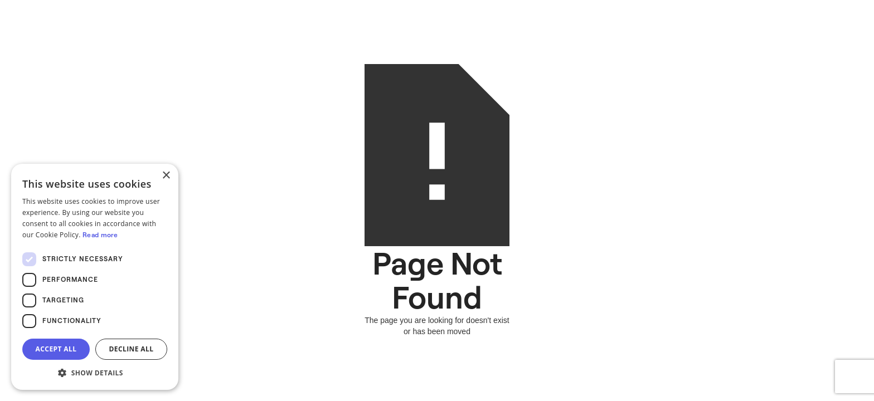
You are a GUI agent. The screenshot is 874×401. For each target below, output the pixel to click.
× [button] (166, 176)
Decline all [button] (131, 349)
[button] (94, 373)
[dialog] (94, 277)
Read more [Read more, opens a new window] (100, 235)
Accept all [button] (56, 349)
